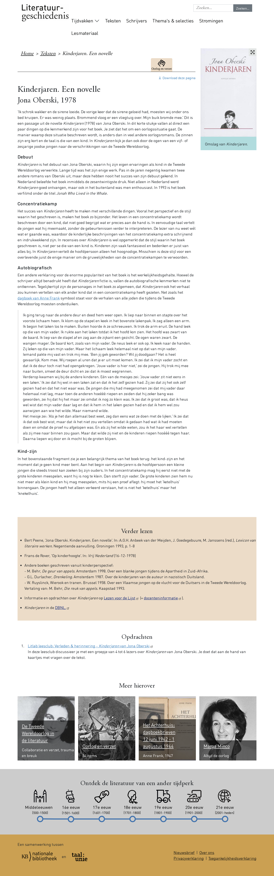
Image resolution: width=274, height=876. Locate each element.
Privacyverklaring (189, 858)
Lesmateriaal (84, 33)
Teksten (113, 21)
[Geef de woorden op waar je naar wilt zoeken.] (213, 8)
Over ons (206, 852)
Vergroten (252, 52)
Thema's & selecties (173, 21)
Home (27, 53)
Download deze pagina (178, 78)
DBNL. (62, 607)
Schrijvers (136, 21)
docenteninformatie (163, 597)
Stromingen (211, 21)
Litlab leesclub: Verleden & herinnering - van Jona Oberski (90, 645)
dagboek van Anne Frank (39, 297)
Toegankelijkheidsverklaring (232, 858)
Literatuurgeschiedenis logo (45, 13)
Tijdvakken (82, 21)
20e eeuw (184, 65)
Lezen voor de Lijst (121, 597)
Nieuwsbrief (184, 852)
